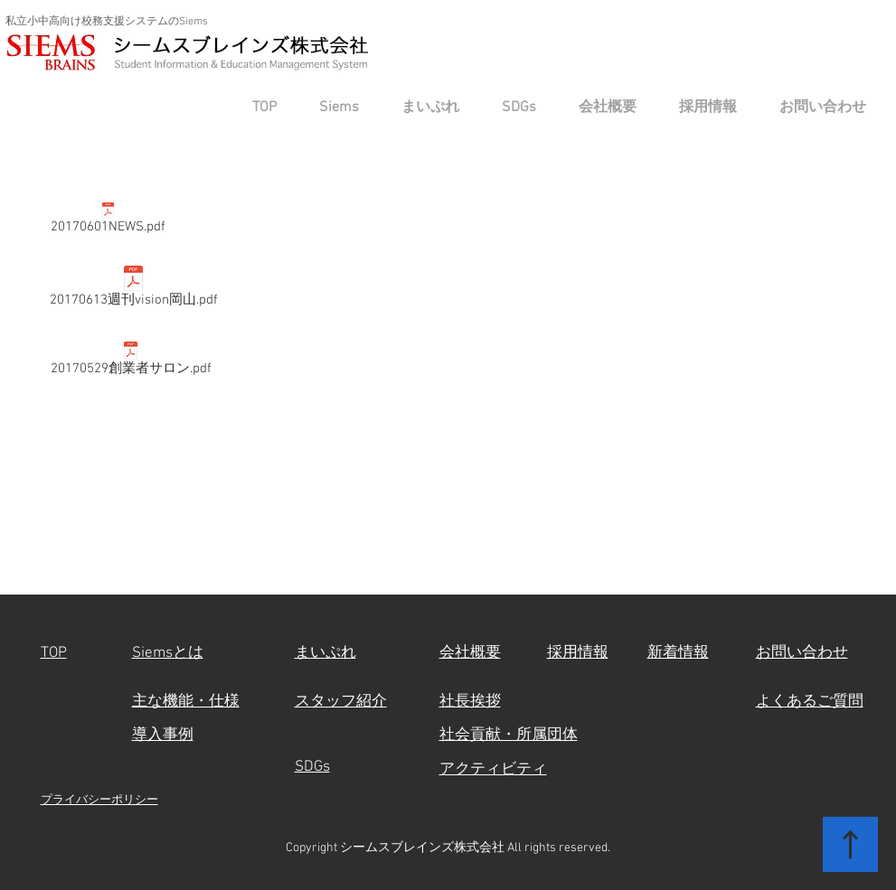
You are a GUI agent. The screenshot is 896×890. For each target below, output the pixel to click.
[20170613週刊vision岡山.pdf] (134, 290)
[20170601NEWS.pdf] (108, 221)
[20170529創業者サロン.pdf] (131, 362)
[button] (331, 108)
